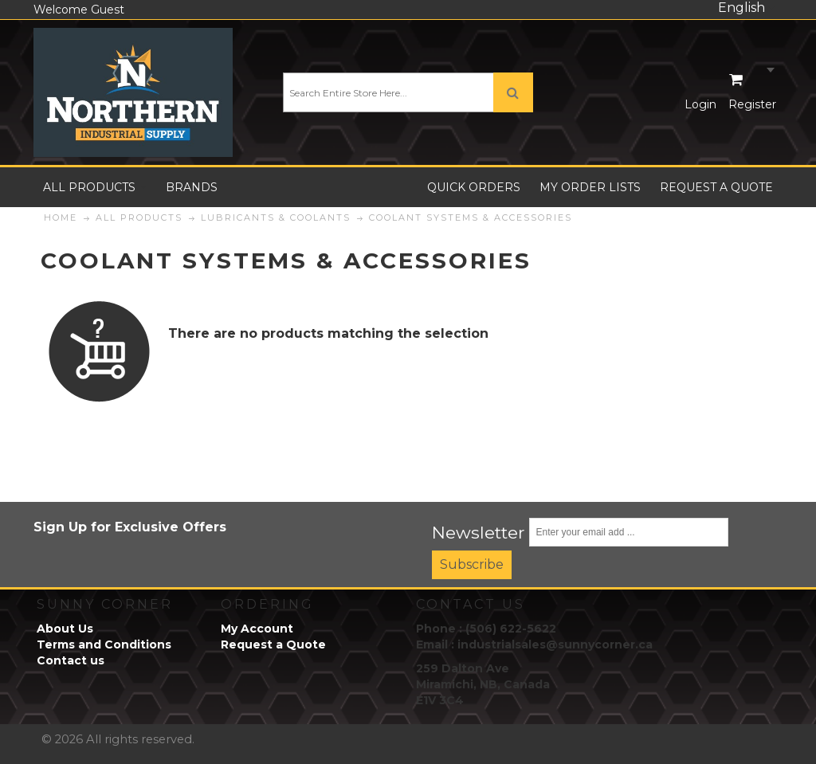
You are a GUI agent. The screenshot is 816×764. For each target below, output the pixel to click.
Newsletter (478, 532)
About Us (65, 628)
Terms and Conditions (104, 644)
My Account (257, 628)
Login (700, 104)
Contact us (70, 660)
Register (752, 104)
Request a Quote (273, 644)
